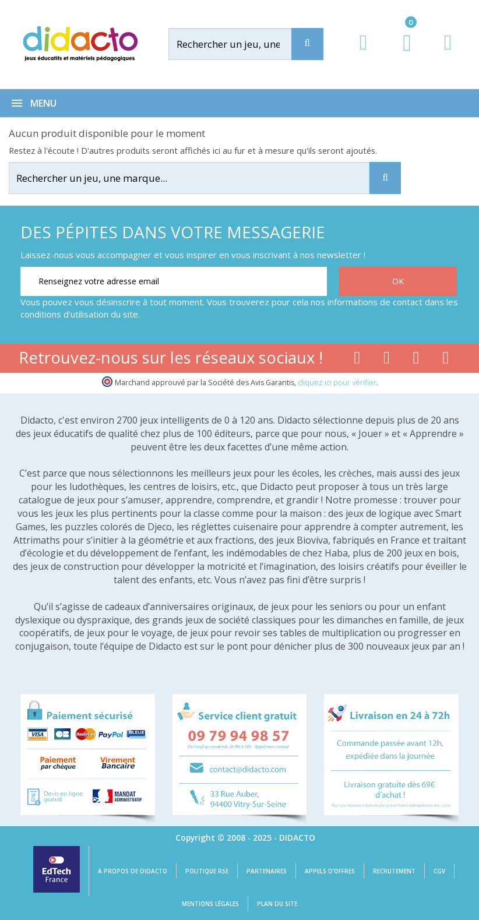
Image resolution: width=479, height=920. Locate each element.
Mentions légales (210, 904)
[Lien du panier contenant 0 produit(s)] (401, 53)
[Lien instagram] (416, 360)
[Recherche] (307, 44)
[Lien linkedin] (446, 360)
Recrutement (394, 871)
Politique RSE (206, 871)
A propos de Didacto (132, 871)
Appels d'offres (330, 871)
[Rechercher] (241, 44)
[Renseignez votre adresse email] (173, 281)
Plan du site (277, 904)
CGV (439, 871)
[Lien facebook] (357, 360)
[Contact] (447, 53)
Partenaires (266, 871)
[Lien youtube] (386, 360)
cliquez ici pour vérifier (337, 382)
